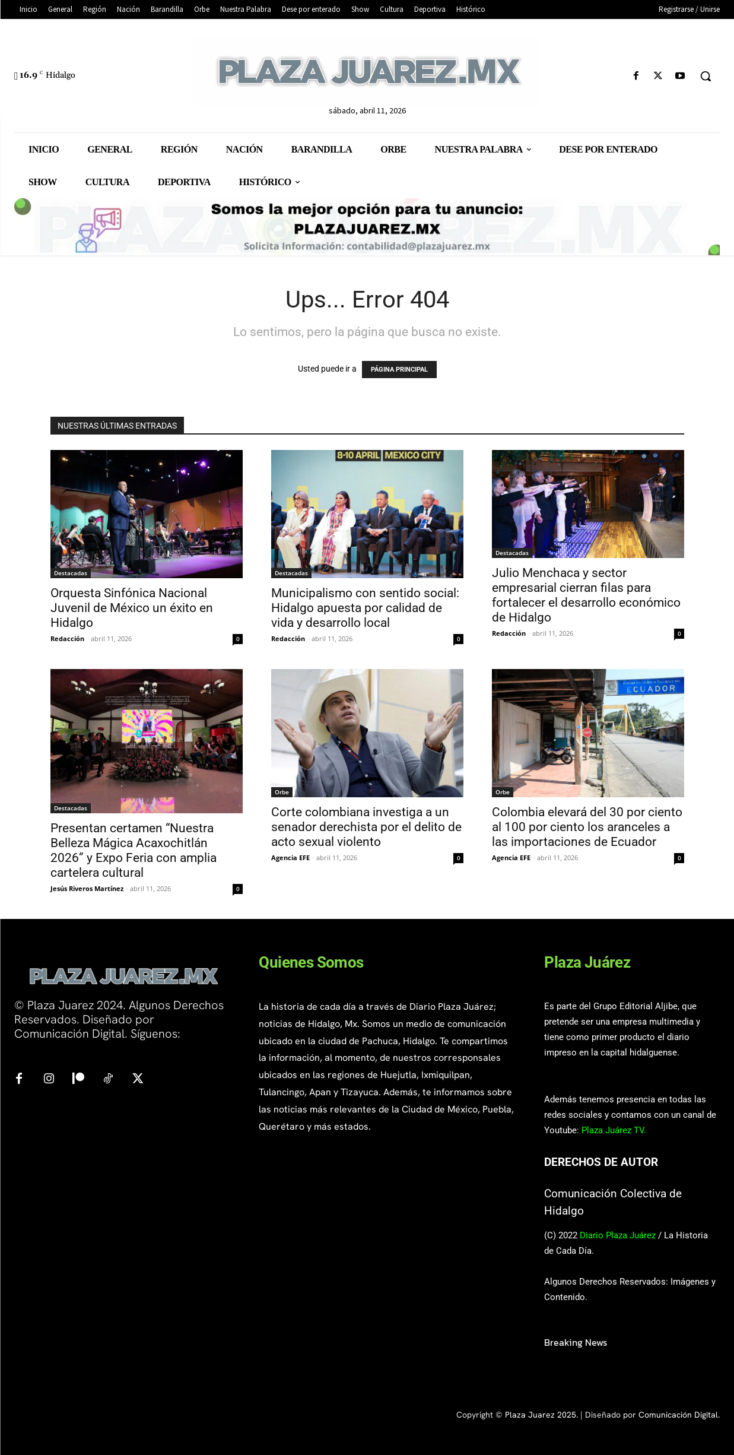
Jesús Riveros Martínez (86, 888)
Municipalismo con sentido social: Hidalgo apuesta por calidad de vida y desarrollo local (365, 608)
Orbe (282, 792)
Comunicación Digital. (679, 1414)
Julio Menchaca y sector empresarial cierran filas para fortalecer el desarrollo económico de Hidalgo (586, 595)
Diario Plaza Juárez (618, 1235)
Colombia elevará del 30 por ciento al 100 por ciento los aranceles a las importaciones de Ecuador (587, 827)
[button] (705, 76)
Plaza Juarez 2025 (540, 1414)
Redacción (67, 638)
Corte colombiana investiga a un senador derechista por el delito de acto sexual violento (366, 827)
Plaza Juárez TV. (614, 1130)
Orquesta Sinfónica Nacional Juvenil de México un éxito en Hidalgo (131, 608)
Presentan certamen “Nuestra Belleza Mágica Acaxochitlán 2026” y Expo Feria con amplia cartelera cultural (133, 850)
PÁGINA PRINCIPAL (399, 369)
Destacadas (70, 573)
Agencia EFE (290, 857)
